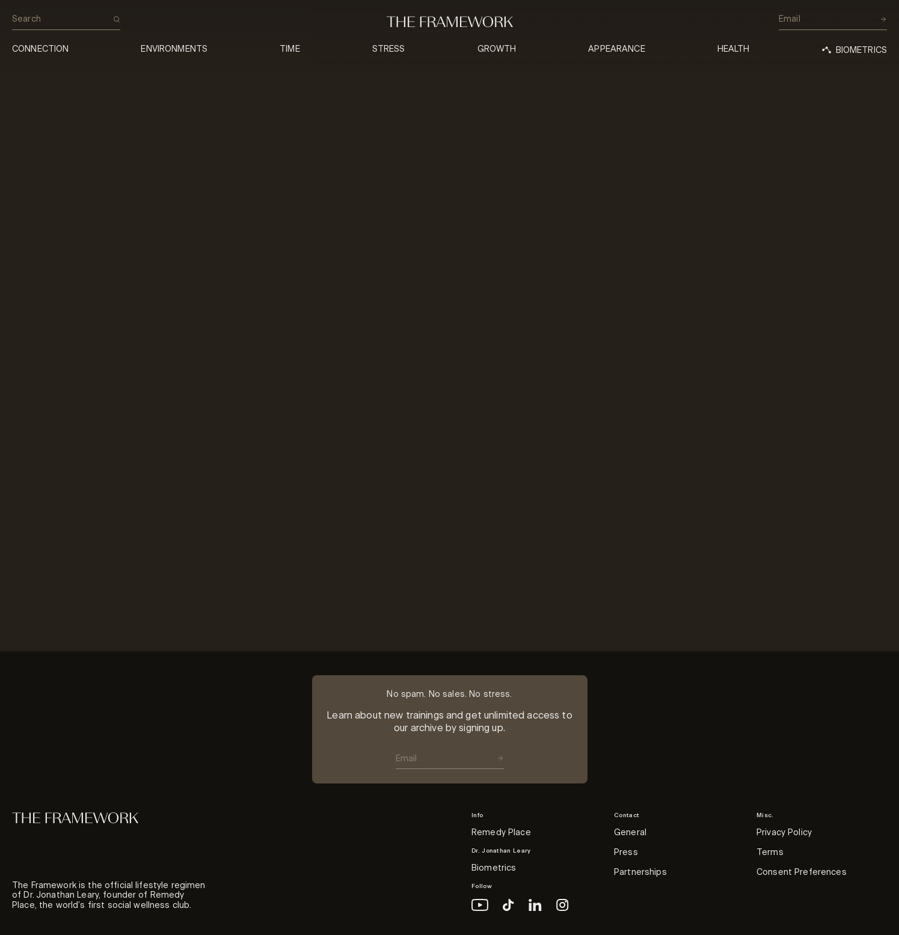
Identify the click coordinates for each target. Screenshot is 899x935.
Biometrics (493, 868)
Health (733, 49)
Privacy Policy (784, 833)
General (630, 833)
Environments (174, 49)
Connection (40, 49)
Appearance (616, 49)
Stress (388, 49)
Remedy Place (501, 833)
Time (290, 49)
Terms (770, 852)
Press (626, 852)
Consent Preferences (801, 872)
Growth (497, 49)
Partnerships (640, 872)
